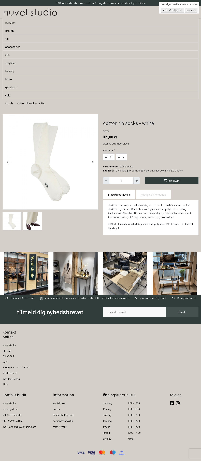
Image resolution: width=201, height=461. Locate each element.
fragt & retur (59, 426)
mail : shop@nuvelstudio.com (19, 426)
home (8, 79)
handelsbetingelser (63, 414)
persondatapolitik (63, 420)
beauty (9, 71)
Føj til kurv (172, 180)
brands (9, 30)
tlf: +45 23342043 (13, 420)
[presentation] (9, 162)
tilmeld (182, 312)
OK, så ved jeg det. (173, 10)
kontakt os (59, 403)
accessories (12, 47)
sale (7, 95)
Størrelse (109, 150)
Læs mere (191, 10)
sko (7, 55)
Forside (9, 103)
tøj (7, 38)
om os (56, 409)
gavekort (11, 87)
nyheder (10, 22)
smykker (10, 63)
